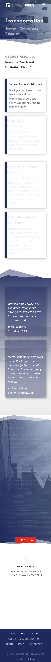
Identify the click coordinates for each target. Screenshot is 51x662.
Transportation (29, 633)
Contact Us (35, 644)
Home (13, 633)
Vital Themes (30, 659)
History (21, 644)
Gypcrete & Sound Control (24, 638)
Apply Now (25, 540)
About (9, 644)
